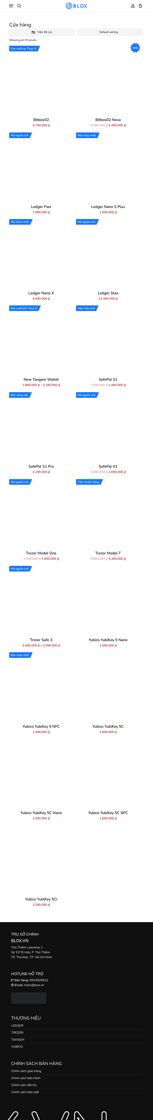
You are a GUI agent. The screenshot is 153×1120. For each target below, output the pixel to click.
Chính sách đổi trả (23, 1085)
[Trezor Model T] (108, 514)
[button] (11, 6)
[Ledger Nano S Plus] (108, 167)
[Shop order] (110, 32)
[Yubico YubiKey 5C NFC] (108, 774)
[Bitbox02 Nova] (108, 80)
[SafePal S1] (108, 340)
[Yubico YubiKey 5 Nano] (108, 601)
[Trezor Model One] (41, 514)
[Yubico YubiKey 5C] (108, 687)
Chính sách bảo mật (25, 1092)
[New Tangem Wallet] (41, 340)
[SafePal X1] (108, 427)
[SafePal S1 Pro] (41, 427)
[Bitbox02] (41, 80)
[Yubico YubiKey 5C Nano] (41, 774)
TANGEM (17, 1040)
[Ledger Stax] (108, 254)
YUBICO (17, 1047)
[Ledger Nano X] (41, 254)
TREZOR (17, 1033)
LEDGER (17, 1025)
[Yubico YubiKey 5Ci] (41, 860)
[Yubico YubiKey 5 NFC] (41, 687)
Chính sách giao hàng (26, 1071)
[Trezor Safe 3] (41, 601)
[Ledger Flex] (41, 167)
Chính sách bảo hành (25, 1078)
